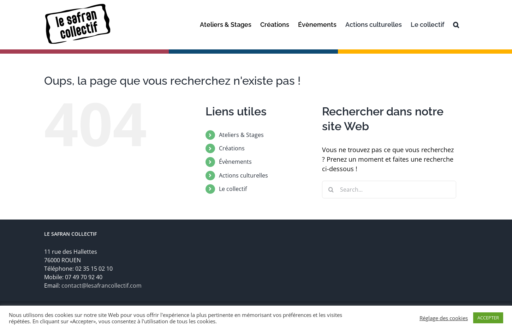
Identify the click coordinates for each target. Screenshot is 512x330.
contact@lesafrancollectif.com (101, 285)
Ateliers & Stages (241, 135)
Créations (232, 148)
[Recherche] (456, 24)
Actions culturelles (243, 175)
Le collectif (233, 189)
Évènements (235, 162)
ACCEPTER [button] (488, 317)
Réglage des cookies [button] (443, 318)
